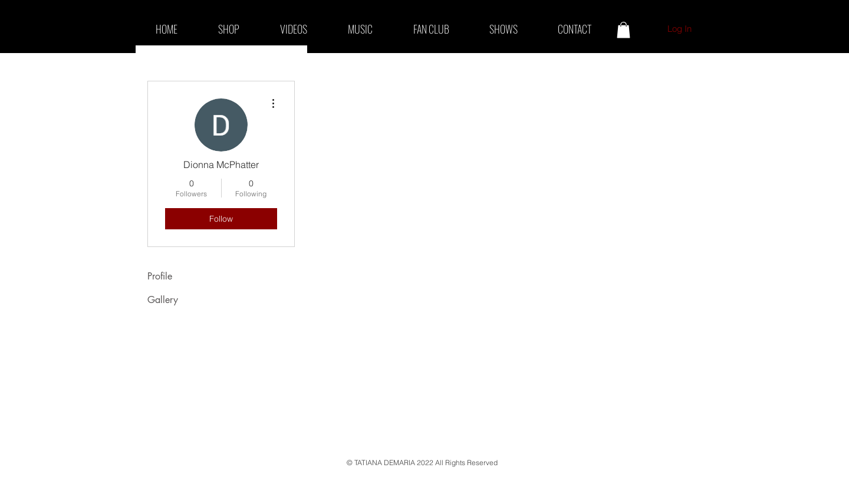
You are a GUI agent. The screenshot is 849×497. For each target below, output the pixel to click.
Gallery (162, 300)
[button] (623, 30)
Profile (159, 276)
